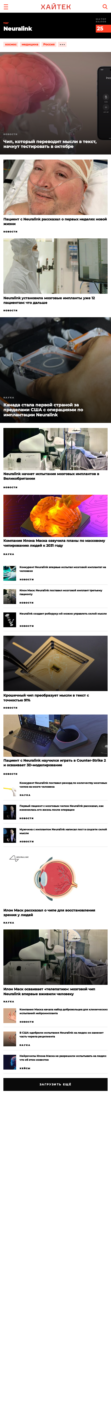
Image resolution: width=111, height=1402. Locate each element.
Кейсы (25, 1068)
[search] (105, 6)
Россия (49, 44)
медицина (30, 44)
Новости (10, 231)
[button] (6, 6)
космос (11, 44)
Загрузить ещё (56, 1084)
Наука (8, 397)
